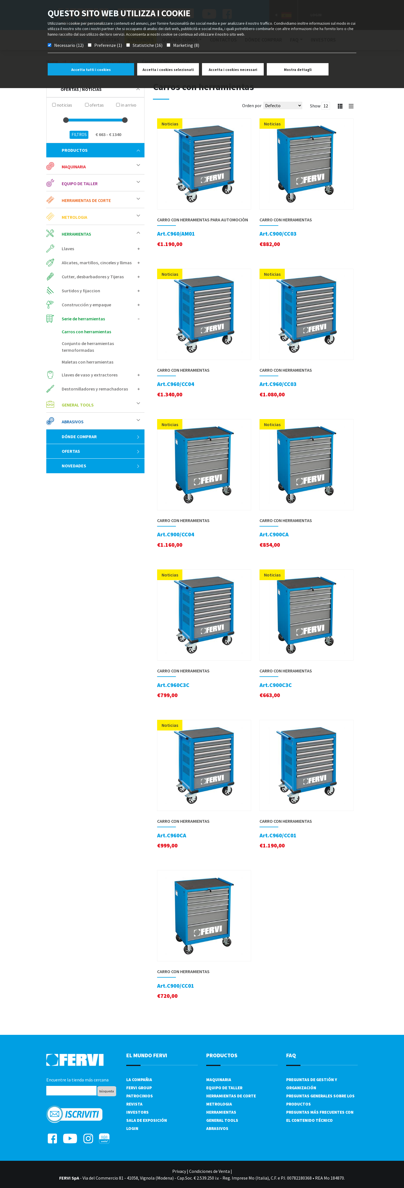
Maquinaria (74, 166)
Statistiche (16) (147, 45)
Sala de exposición (146, 1120)
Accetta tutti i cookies (91, 69)
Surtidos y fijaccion (81, 290)
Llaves (68, 248)
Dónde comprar (101, 436)
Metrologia (74, 217)
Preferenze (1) (108, 45)
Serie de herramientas (83, 318)
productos (101, 150)
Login (132, 1128)
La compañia (139, 1079)
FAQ (291, 1055)
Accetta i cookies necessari (233, 69)
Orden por (251, 105)
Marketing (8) (186, 45)
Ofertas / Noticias (100, 89)
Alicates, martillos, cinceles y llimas (97, 262)
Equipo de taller (80, 183)
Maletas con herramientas (87, 362)
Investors (137, 1112)
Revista (134, 1104)
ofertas (101, 451)
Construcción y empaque (86, 304)
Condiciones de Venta (209, 1171)
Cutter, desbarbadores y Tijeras (93, 276)
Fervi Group (139, 1087)
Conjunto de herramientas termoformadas (88, 347)
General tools (78, 405)
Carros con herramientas (86, 331)
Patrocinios (139, 1096)
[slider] (66, 120)
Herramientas (76, 234)
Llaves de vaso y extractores (90, 375)
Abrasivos (73, 421)
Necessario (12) (69, 45)
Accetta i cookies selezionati (168, 69)
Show (315, 106)
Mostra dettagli (298, 69)
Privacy (179, 1171)
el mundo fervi (146, 1055)
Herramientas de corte (86, 200)
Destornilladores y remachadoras (95, 389)
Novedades (101, 465)
